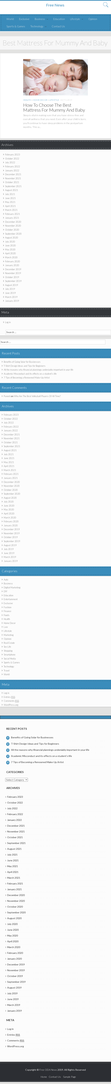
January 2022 (12, 170)
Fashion (7, 607)
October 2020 (12, 229)
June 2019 (10, 293)
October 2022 (12, 158)
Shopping (8, 650)
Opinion (92, 18)
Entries (9, 697)
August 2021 (11, 190)
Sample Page (69, 1076)
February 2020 (12, 261)
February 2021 (12, 214)
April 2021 (10, 206)
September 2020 (13, 233)
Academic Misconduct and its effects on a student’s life (30, 373)
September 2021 (13, 186)
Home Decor (40, 100)
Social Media (10, 658)
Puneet (7, 396)
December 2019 (13, 269)
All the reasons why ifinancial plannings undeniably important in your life (38, 369)
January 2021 (12, 217)
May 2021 (10, 202)
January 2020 (12, 265)
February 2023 (12, 154)
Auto (6, 579)
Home (44, 1076)
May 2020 (10, 249)
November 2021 (13, 178)
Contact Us (58, 26)
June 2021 (10, 198)
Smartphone (9, 654)
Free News (55, 5)
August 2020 (11, 237)
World (10, 18)
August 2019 (11, 285)
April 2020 (10, 253)
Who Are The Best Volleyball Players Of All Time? (37, 396)
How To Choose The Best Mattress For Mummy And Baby (54, 107)
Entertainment (11, 599)
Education (59, 18)
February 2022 (12, 166)
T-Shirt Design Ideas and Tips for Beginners (24, 365)
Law (6, 626)
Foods (6, 615)
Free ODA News (48, 1069)
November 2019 (13, 273)
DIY (5, 591)
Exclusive (24, 18)
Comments (11, 700)
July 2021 (10, 194)
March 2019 (11, 297)
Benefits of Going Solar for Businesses (22, 361)
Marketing (9, 635)
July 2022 (10, 162)
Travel (6, 670)
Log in (8, 322)
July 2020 (10, 241)
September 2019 (13, 281)
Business (40, 18)
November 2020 (13, 225)
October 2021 (12, 182)
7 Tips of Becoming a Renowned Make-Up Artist (27, 377)
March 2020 (11, 257)
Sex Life (7, 646)
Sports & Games (15, 26)
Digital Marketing (12, 587)
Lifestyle (75, 18)
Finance (7, 611)
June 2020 (10, 245)
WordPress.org (11, 704)
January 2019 (12, 300)
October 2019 (12, 277)
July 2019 (10, 289)
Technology (36, 26)
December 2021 (13, 174)
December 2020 (13, 221)
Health (27, 100)
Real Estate (9, 642)
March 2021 (11, 209)
